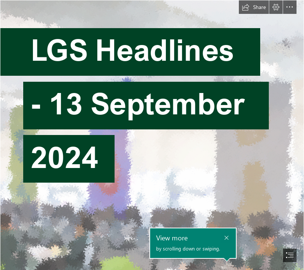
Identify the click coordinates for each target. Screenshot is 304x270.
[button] (254, 7)
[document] (152, 135)
